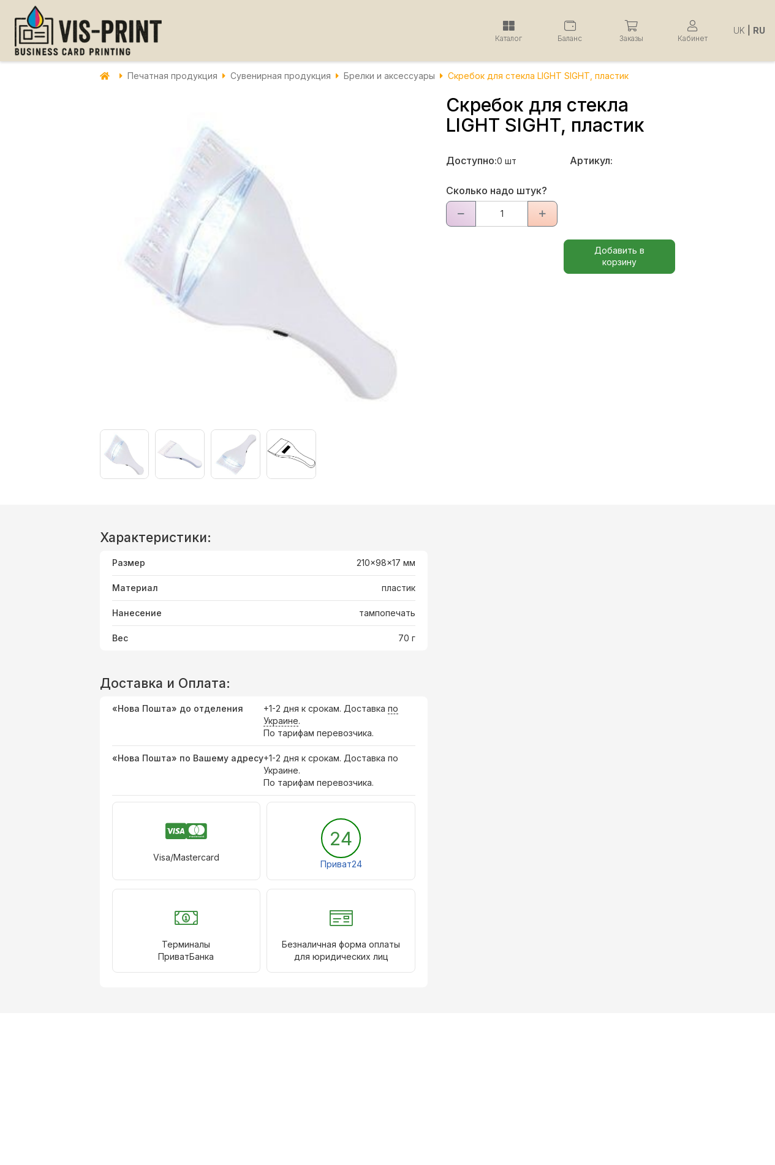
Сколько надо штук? (496, 190)
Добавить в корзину (619, 256)
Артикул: (591, 160)
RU (759, 30)
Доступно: (471, 160)
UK (739, 30)
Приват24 (341, 864)
